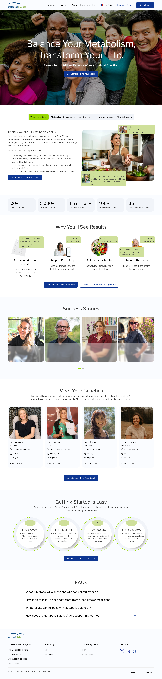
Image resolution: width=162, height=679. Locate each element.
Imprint (132, 672)
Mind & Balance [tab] (124, 117)
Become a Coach (124, 5)
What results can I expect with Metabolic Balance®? (58, 607)
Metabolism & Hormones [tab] (63, 117)
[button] (79, 368)
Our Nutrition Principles (17, 659)
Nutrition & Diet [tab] (105, 117)
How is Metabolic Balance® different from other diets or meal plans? (69, 600)
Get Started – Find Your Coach (81, 74)
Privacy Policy (146, 672)
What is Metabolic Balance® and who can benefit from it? (62, 592)
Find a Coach (145, 5)
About (75, 5)
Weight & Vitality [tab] (38, 117)
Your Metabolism (15, 654)
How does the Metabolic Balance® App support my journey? (63, 615)
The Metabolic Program (55, 5)
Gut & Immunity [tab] (86, 117)
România (106, 5)
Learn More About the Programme (99, 285)
